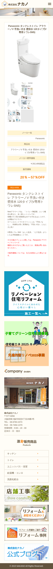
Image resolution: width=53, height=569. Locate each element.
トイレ (10, 460)
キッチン (11, 453)
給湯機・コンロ (15, 473)
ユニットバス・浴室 (17, 466)
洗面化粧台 (13, 479)
